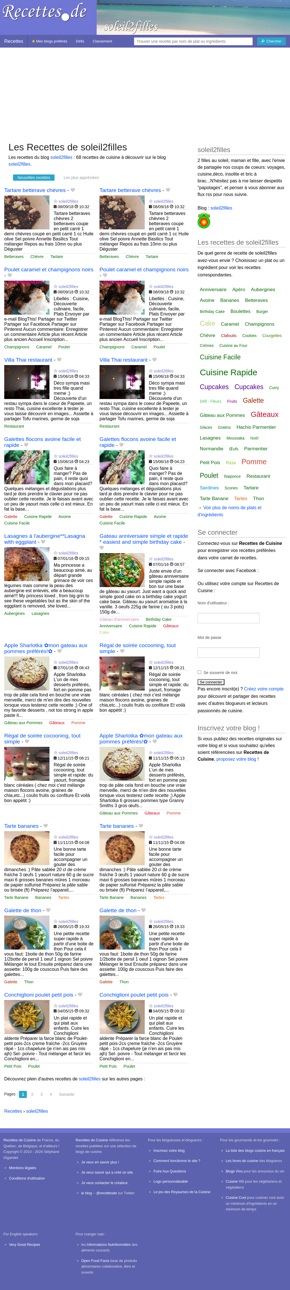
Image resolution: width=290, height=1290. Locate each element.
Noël (254, 438)
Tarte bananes (21, 826)
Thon (28, 982)
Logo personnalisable (170, 1181)
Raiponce (232, 476)
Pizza (230, 462)
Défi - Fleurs (210, 401)
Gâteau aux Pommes (23, 722)
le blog (86, 1193)
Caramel (43, 347)
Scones (231, 488)
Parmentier (256, 448)
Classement (102, 41)
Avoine (65, 516)
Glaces (206, 427)
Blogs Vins (234, 1171)
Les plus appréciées (81, 177)
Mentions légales (22, 1168)
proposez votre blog (236, 759)
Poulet (64, 347)
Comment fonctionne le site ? (176, 1161)
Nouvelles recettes (34, 177)
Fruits (232, 401)
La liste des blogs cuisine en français (255, 1150)
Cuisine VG (235, 1181)
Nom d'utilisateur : (213, 603)
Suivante (66, 1094)
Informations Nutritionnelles (109, 1244)
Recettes (13, 41)
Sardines (209, 488)
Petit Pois (12, 1066)
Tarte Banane (16, 897)
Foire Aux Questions (169, 1171)
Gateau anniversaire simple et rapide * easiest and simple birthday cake (143, 539)
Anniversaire (110, 626)
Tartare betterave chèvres (35, 190)
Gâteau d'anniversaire (119, 619)
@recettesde (106, 1193)
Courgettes (272, 335)
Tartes (63, 897)
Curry (274, 387)
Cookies (249, 335)
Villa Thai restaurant (28, 360)
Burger (262, 311)
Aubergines (14, 613)
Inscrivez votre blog (169, 1150)
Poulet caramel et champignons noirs (49, 269)
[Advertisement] (145, 91)
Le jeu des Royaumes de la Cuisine (181, 1192)
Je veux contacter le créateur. (105, 1183)
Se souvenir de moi (220, 672)
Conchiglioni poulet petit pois (38, 995)
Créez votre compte (264, 688)
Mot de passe (209, 637)
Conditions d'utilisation (27, 1178)
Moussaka (235, 438)
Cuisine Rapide (38, 516)
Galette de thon (22, 910)
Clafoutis (228, 335)
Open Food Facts (95, 1261)
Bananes (43, 897)
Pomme (79, 722)
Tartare (56, 256)
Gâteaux (171, 626)
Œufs (234, 449)
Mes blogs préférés (49, 41)
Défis (80, 41)
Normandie (211, 448)
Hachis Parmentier (256, 427)
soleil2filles (61, 157)
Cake (104, 632)
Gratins (224, 427)
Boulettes (240, 311)
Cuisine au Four (233, 345)
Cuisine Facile (17, 523)
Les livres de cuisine (242, 1161)
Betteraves (14, 256)
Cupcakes (214, 387)
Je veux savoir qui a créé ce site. (107, 1172)
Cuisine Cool (236, 1197)
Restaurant (14, 426)
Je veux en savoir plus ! (100, 1162)
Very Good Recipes (24, 1244)
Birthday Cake (158, 619)
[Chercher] (271, 41)
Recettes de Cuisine (19, 1140)
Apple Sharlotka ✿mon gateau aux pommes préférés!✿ (45, 648)
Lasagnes (40, 613)
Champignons (16, 347)
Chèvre (37, 256)
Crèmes (207, 345)
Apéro (238, 289)
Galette (10, 516)
